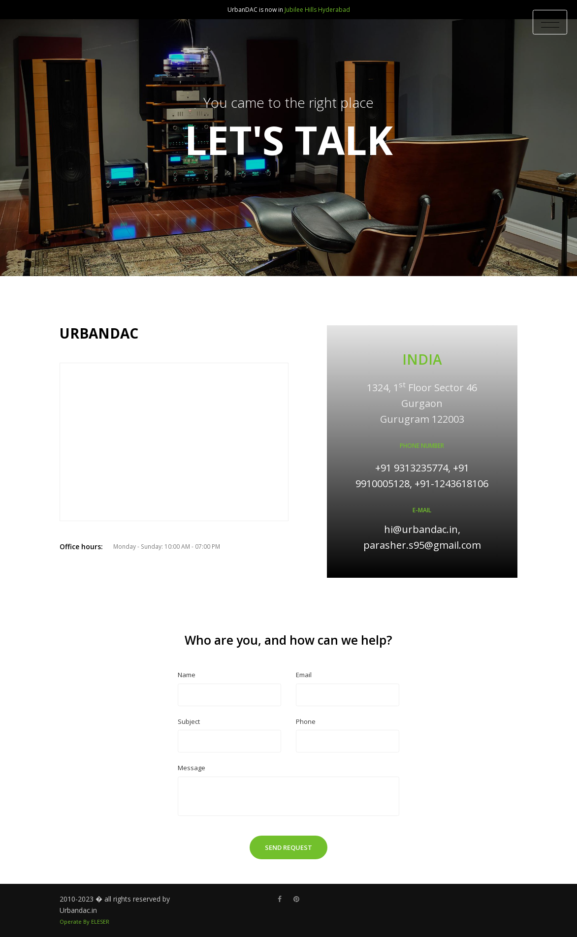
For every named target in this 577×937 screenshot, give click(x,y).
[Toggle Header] (550, 22)
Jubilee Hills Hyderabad (317, 9)
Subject (189, 721)
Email (304, 674)
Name (186, 674)
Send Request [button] (288, 847)
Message (191, 767)
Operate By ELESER (84, 921)
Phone (306, 721)
